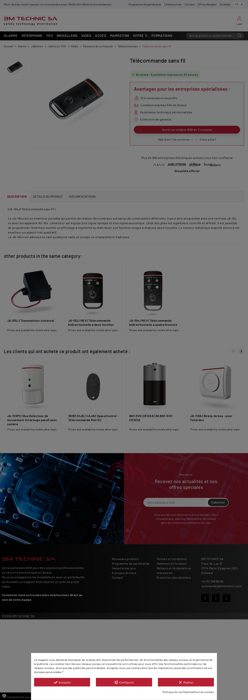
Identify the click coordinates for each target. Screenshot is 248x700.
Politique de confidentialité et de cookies (188, 692)
